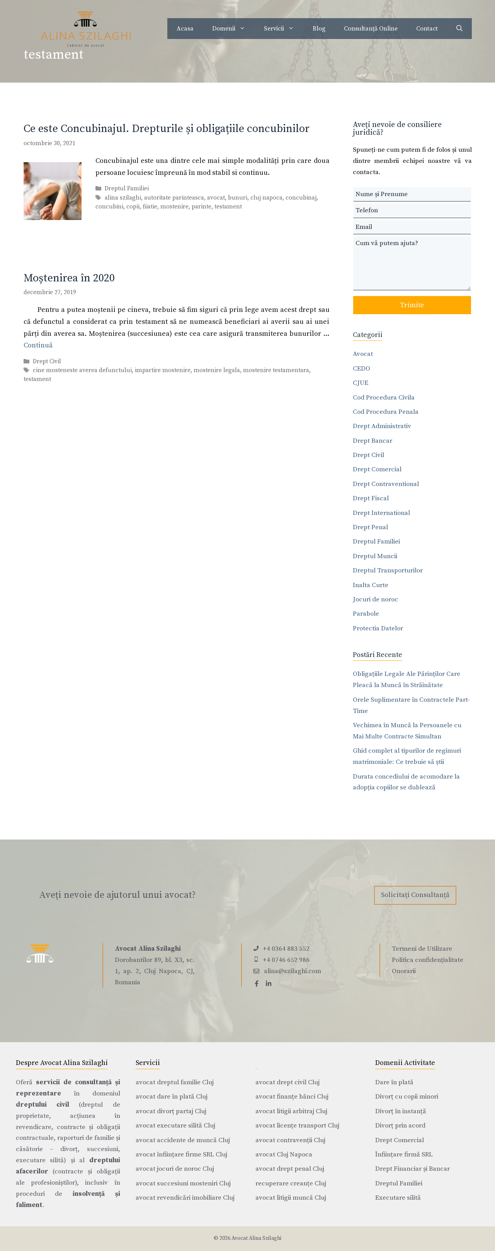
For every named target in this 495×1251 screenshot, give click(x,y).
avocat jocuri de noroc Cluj (175, 1169)
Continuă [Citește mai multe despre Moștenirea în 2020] (38, 345)
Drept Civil (47, 361)
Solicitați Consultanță (415, 894)
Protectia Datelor (378, 628)
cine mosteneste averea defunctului (82, 370)
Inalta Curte (370, 585)
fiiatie (150, 206)
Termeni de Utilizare (422, 949)
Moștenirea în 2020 (69, 278)
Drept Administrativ (382, 426)
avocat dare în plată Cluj (172, 1096)
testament (228, 206)
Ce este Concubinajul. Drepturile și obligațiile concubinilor (167, 128)
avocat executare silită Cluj (175, 1125)
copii (132, 206)
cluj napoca (266, 197)
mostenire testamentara (276, 370)
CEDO (361, 368)
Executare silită (398, 1197)
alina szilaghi (123, 197)
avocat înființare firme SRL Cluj (181, 1154)
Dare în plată (394, 1082)
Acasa (185, 28)
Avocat (363, 354)
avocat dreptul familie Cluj (175, 1082)
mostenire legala (217, 370)
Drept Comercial (377, 469)
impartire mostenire (163, 370)
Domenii (233, 28)
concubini (109, 206)
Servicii (283, 28)
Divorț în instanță (400, 1111)
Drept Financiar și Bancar (412, 1169)
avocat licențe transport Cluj (297, 1125)
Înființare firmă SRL (404, 1154)
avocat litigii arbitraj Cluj (291, 1111)
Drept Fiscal (371, 498)
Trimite (412, 305)
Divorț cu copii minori (406, 1096)
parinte (201, 206)
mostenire (174, 206)
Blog (319, 28)
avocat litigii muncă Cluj (290, 1197)
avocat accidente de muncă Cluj (183, 1140)
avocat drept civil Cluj (287, 1082)
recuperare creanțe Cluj (290, 1183)
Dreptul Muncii (375, 556)
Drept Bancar (372, 441)
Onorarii (404, 971)
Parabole (366, 613)
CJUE (360, 383)
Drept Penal (370, 527)
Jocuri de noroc (375, 599)
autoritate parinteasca (174, 197)
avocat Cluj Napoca (283, 1154)
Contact (427, 28)
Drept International (381, 513)
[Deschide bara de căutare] (459, 28)
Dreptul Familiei (127, 189)
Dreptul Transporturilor (388, 570)
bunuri (237, 197)
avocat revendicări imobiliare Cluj (185, 1197)
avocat (216, 197)
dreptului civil (42, 1104)
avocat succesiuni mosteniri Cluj (183, 1183)
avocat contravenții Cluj (290, 1140)
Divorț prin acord (400, 1125)
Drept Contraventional (386, 484)
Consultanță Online (371, 28)
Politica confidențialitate (427, 960)
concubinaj (301, 197)
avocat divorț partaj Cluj (171, 1111)
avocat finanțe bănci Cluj (291, 1096)
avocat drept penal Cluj (289, 1169)
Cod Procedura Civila (384, 397)
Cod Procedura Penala (385, 412)
